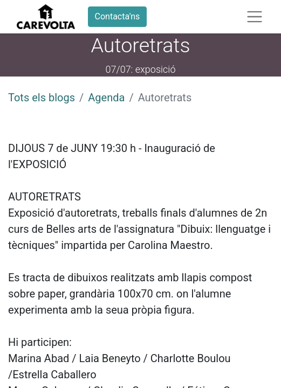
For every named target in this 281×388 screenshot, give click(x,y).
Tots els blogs (41, 97)
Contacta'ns (117, 16)
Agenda (106, 97)
